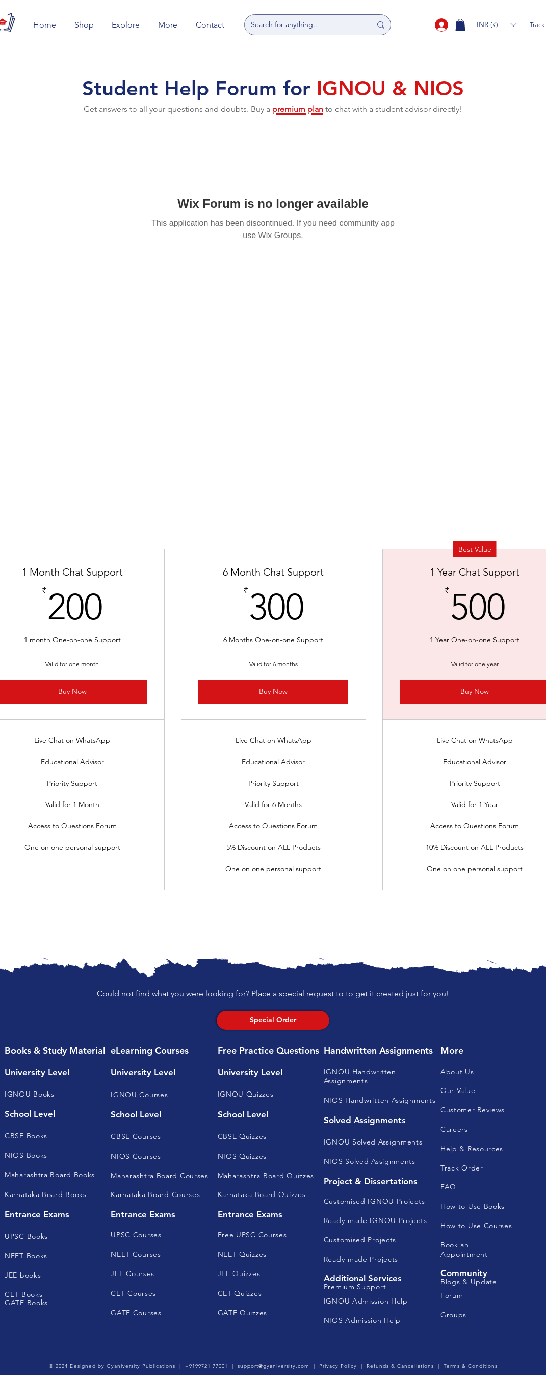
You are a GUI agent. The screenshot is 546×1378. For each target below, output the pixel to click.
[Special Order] (273, 1020)
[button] (84, 25)
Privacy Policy (338, 1366)
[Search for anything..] (303, 25)
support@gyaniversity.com (273, 1366)
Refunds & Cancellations (400, 1366)
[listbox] (496, 24)
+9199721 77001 (206, 1366)
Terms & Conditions (471, 1366)
